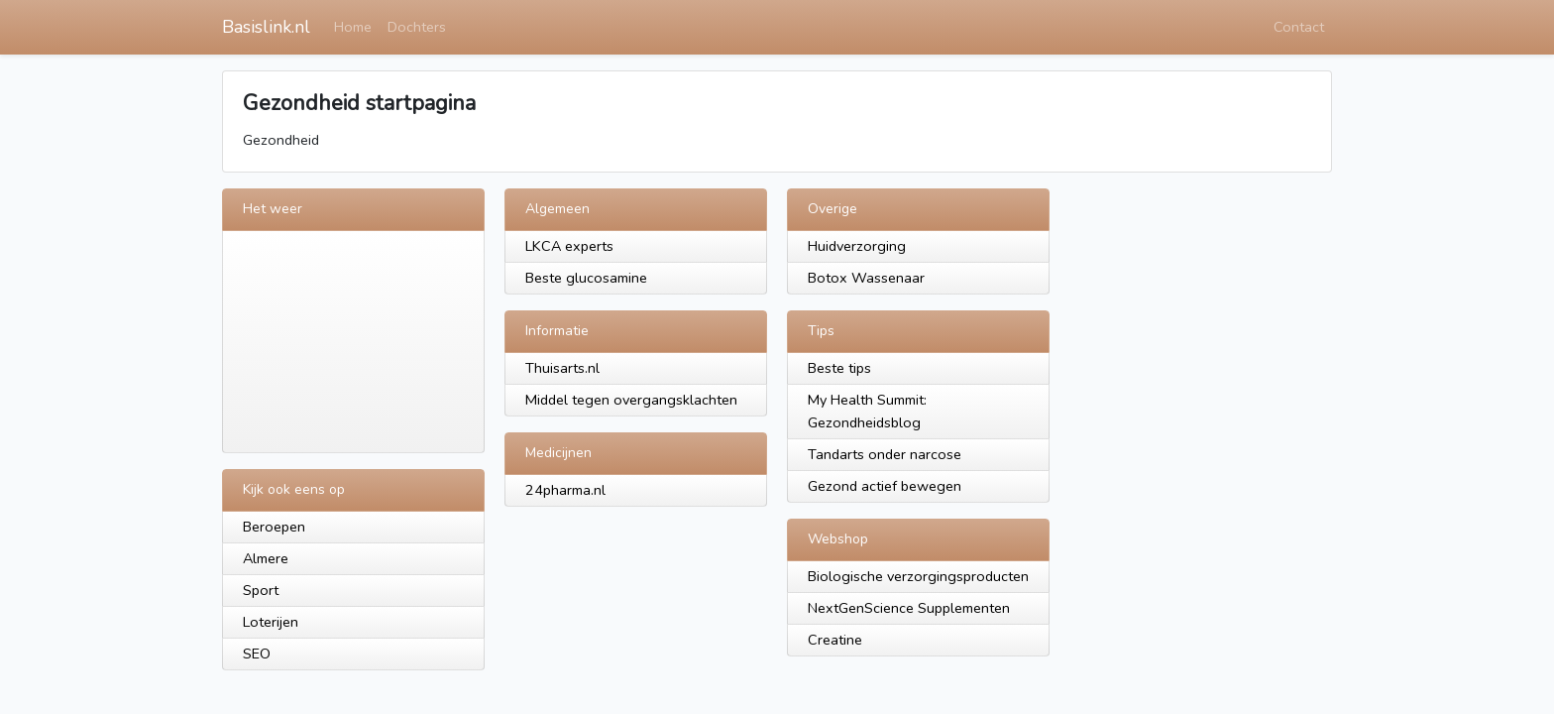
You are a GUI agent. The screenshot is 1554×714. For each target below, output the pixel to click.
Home (353, 27)
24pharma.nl (565, 490)
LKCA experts (569, 246)
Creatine (835, 640)
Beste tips (839, 368)
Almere (265, 558)
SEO (257, 653)
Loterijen (270, 622)
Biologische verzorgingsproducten (918, 576)
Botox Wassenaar (866, 278)
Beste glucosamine (586, 278)
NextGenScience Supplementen (909, 608)
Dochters (417, 27)
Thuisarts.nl (562, 368)
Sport (260, 590)
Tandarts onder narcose (884, 454)
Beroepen (274, 526)
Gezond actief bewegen (884, 486)
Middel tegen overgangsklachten (631, 400)
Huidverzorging (857, 246)
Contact (1299, 27)
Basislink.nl (266, 27)
